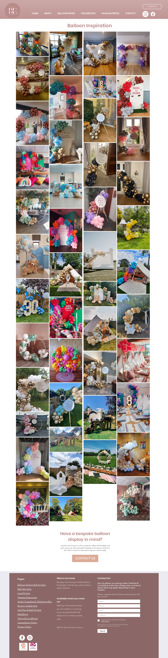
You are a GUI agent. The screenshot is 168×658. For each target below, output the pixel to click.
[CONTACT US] (85, 558)
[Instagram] (145, 14)
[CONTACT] (152, 6)
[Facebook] (153, 14)
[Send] (102, 631)
